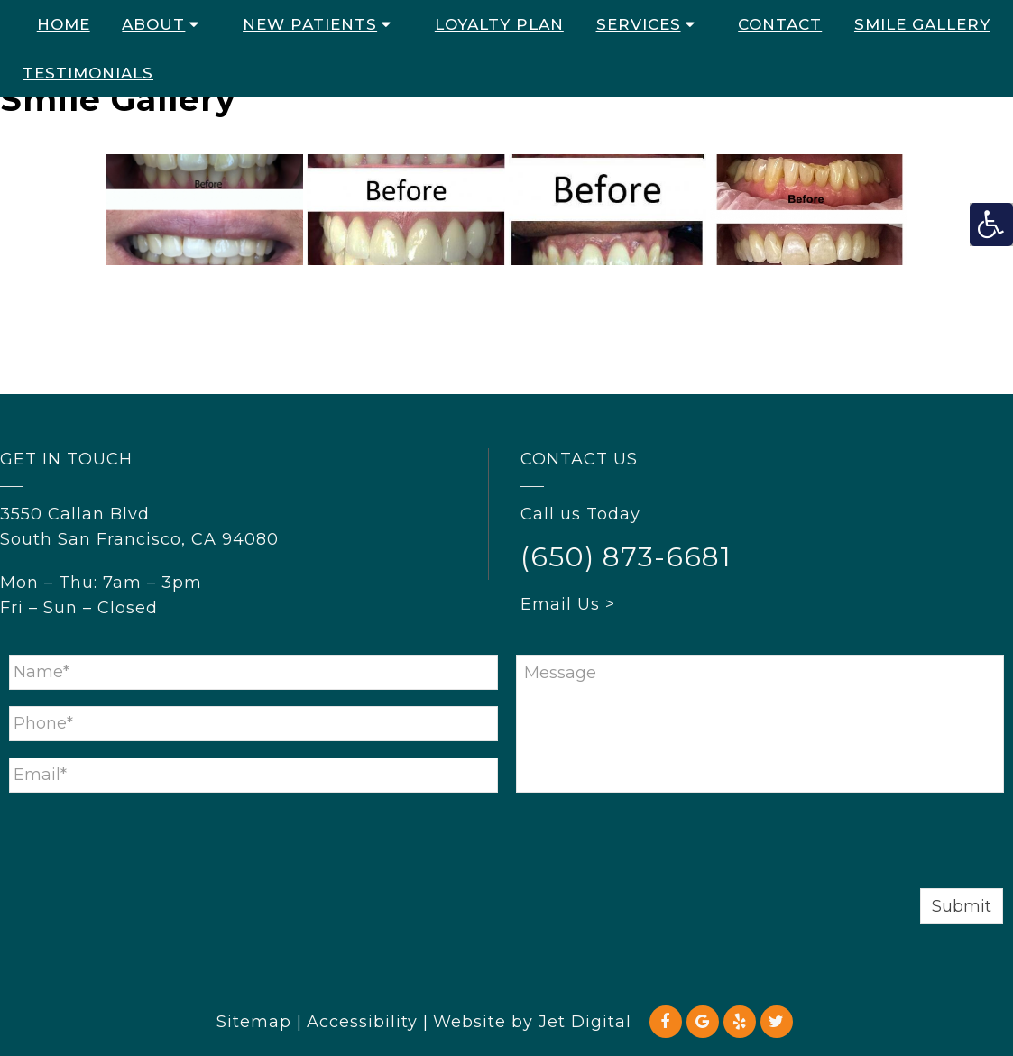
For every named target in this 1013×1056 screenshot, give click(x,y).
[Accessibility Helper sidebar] (991, 224)
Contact (780, 24)
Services (638, 24)
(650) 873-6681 (626, 557)
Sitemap (253, 1022)
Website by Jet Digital (532, 1022)
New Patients (310, 24)
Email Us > (567, 604)
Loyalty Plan (499, 24)
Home (63, 24)
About (153, 24)
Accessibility (362, 1022)
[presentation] (146, 844)
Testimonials (88, 73)
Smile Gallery (922, 24)
